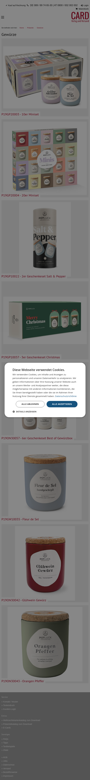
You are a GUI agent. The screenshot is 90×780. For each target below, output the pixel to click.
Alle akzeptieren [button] (62, 404)
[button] (24, 411)
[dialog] (45, 390)
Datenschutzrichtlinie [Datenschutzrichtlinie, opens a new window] (66, 396)
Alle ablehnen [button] (30, 404)
